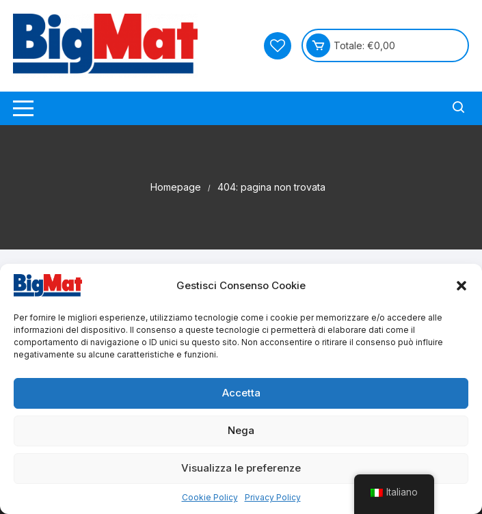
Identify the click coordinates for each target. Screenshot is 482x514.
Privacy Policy (273, 497)
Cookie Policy (210, 497)
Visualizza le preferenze (241, 467)
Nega (241, 430)
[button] (461, 286)
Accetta (241, 392)
